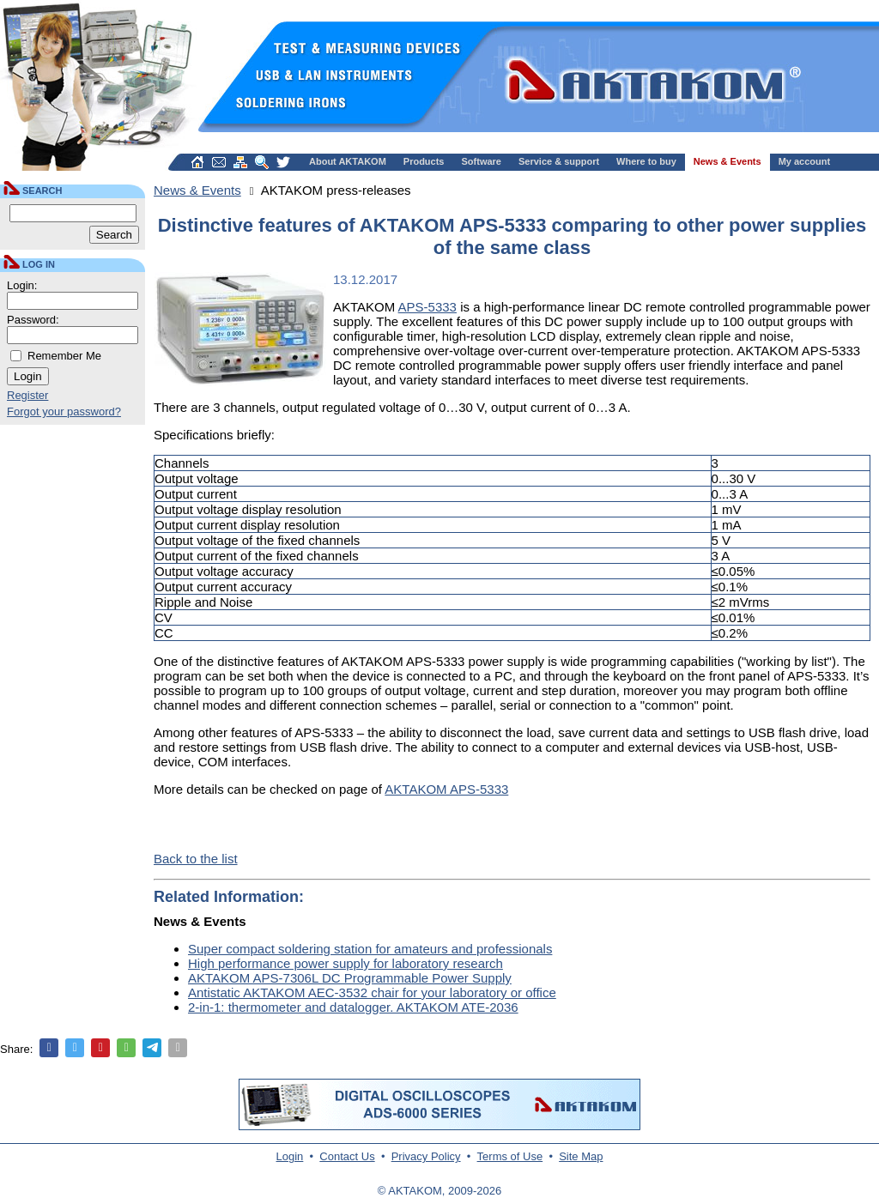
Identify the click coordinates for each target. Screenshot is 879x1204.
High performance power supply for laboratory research (345, 963)
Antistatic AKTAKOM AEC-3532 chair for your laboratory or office (372, 992)
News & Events (727, 161)
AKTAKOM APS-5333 (446, 789)
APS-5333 (427, 306)
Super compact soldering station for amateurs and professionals (370, 948)
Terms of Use (510, 1156)
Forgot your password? (64, 411)
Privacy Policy (426, 1156)
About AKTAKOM (347, 161)
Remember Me (64, 355)
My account (805, 161)
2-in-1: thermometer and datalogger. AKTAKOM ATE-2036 (353, 1007)
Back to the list (196, 858)
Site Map (581, 1156)
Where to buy (646, 161)
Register (27, 395)
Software (481, 161)
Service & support (558, 161)
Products (424, 161)
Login (290, 1156)
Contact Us (346, 1156)
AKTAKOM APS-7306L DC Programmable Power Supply (350, 978)
